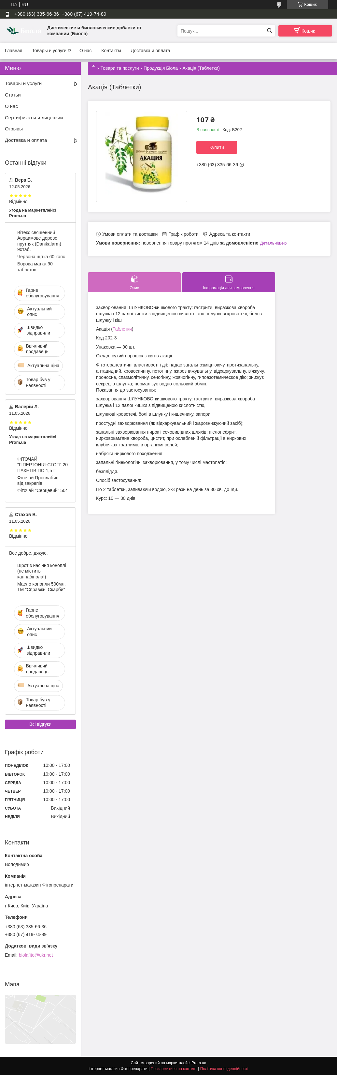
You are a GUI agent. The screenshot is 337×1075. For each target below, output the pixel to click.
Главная (13, 50)
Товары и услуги (49, 50)
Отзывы (14, 128)
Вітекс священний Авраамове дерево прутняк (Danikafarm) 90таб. (39, 241)
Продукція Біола (161, 68)
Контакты (111, 50)
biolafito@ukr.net (36, 955)
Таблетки (122, 329)
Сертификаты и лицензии (34, 117)
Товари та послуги (119, 68)
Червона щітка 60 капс (41, 256)
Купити (216, 147)
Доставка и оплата (150, 50)
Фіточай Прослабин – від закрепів (39, 480)
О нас (85, 50)
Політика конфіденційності (224, 1069)
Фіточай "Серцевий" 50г (42, 490)
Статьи (13, 94)
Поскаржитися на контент (174, 1069)
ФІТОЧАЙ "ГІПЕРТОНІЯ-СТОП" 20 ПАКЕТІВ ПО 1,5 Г (42, 464)
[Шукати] (269, 31)
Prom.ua (198, 1063)
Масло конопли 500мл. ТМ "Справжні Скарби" (41, 586)
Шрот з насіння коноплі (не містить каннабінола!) (41, 571)
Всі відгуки (40, 724)
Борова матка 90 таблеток (35, 266)
